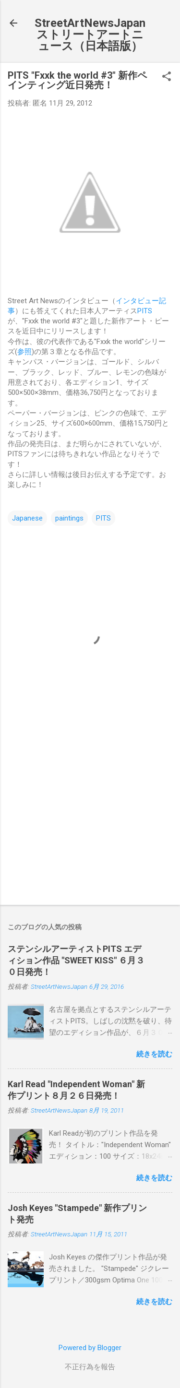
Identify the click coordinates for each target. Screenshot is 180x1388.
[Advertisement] (90, 822)
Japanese (27, 518)
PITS (144, 311)
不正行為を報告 (90, 1367)
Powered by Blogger (90, 1347)
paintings (69, 518)
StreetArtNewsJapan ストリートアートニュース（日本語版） (90, 34)
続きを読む (154, 1054)
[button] (166, 77)
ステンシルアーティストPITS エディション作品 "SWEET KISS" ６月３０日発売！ (76, 960)
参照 (24, 351)
